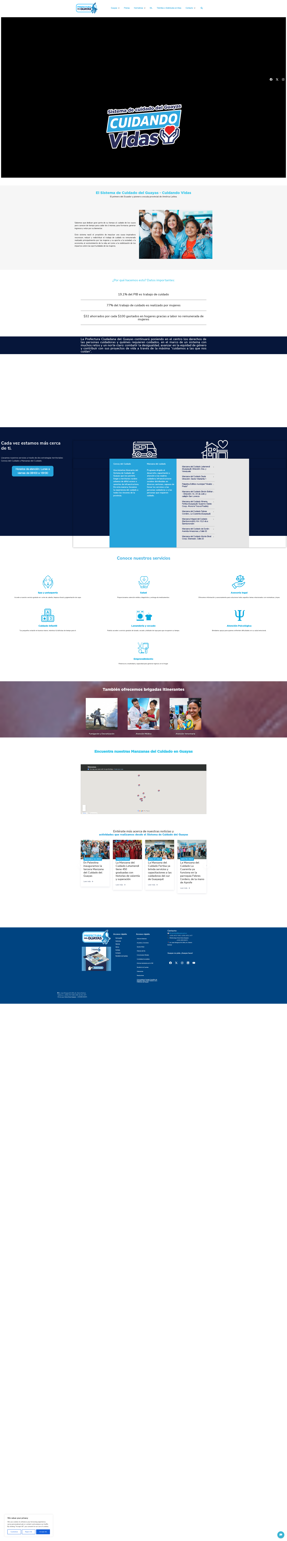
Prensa (127, 8)
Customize (14, 1532)
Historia (117, 944)
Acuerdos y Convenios (143, 942)
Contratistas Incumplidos (143, 959)
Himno (117, 947)
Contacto (190, 8)
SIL (151, 8)
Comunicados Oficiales (143, 955)
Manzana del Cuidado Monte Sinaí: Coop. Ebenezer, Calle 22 (198, 537)
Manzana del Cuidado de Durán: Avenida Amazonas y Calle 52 (198, 530)
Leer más (88, 881)
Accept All (43, 1532)
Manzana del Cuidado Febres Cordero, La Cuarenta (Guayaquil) (198, 512)
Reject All (28, 1532)
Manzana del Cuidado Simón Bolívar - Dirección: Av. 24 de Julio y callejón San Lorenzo (198, 494)
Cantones (118, 941)
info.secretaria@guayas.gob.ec (178, 933)
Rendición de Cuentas (121, 956)
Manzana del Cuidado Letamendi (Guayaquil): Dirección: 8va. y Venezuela (198, 469)
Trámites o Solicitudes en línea (169, 8)
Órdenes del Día (141, 951)
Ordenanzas (140, 971)
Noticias (117, 950)
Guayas (115, 8)
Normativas (139, 8)
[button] (201, 8)
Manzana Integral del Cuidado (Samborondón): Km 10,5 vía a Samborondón (198, 521)
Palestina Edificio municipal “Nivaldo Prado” (198, 485)
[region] (28, 1525)
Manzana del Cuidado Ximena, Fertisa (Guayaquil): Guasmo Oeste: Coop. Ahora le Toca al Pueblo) (198, 504)
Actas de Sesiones (142, 938)
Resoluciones (140, 975)
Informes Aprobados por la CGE (145, 963)
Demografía (118, 938)
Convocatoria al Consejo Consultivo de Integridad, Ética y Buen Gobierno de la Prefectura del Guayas (147, 981)
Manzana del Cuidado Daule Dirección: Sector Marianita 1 (198, 477)
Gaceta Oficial (140, 947)
